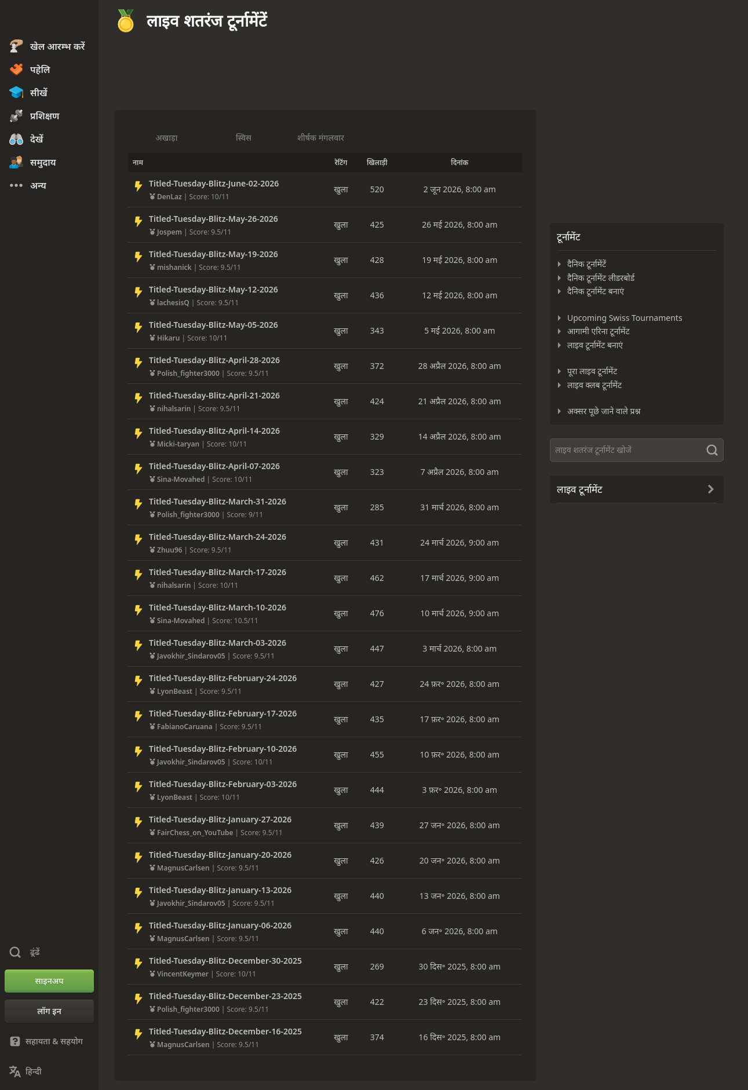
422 (377, 1001)
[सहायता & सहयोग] (49, 1041)
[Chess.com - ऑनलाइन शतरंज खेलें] (49, 20)
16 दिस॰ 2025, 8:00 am (460, 1037)
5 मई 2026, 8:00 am (459, 330)
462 (377, 577)
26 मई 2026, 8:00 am (459, 224)
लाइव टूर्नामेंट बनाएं (595, 344)
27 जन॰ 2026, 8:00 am (459, 825)
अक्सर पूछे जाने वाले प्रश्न (603, 410)
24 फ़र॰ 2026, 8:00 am (460, 683)
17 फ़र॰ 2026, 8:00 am (460, 719)
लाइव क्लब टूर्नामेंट (594, 384)
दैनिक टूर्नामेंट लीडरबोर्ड (600, 277)
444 (377, 789)
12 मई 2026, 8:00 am (459, 295)
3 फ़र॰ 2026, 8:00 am (460, 789)
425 (377, 224)
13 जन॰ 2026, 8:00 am (459, 895)
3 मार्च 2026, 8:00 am (459, 648)
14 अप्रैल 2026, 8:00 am (459, 436)
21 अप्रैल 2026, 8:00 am (459, 401)
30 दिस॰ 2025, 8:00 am (460, 966)
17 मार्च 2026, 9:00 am (459, 577)
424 (377, 401)
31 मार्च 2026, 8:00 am (459, 507)
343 (377, 330)
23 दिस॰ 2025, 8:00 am (460, 1001)
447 (377, 648)
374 (377, 1037)
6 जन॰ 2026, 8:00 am (460, 931)
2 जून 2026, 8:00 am (460, 189)
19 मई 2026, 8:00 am (459, 259)
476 (377, 613)
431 (377, 542)
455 (377, 754)
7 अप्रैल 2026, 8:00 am (460, 471)
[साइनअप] (49, 981)
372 (377, 365)
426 (377, 860)
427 (377, 683)
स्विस (243, 137)
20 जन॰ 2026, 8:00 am (459, 860)
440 (377, 895)
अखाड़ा (167, 137)
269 (377, 966)
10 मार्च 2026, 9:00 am (459, 613)
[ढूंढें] (637, 450)
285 (377, 507)
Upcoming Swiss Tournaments (625, 317)
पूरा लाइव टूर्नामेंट (592, 370)
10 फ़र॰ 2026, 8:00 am (460, 754)
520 (377, 189)
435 (377, 719)
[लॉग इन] (49, 1011)
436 (377, 295)
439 (377, 825)
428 (377, 259)
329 (377, 436)
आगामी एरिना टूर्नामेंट (598, 330)
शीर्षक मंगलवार (320, 137)
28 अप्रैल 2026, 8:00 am (459, 365)
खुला (341, 189)
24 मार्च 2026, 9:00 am (459, 542)
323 (377, 471)
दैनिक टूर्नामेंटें (586, 263)
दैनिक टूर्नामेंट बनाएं (595, 291)
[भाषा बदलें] (49, 1071)
